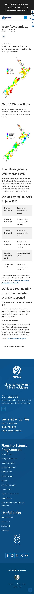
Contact (11, 584)
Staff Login (5, 530)
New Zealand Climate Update (17, 338)
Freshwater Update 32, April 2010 (13, 346)
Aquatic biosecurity (8, 485)
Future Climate (6, 454)
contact (23, 403)
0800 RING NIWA (9, 423)
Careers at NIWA (7, 517)
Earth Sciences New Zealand (16, 10)
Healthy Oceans (7, 476)
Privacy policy (21, 584)
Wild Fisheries (6, 498)
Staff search (5, 526)
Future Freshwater (8, 463)
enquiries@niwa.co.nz (11, 430)
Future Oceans (6, 472)
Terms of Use (17, 587)
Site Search (5, 522)
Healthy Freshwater (8, 467)
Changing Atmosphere (9, 459)
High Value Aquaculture (10, 494)
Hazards (4, 481)
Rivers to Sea (6, 489)
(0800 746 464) (8, 427)
